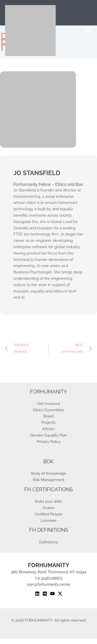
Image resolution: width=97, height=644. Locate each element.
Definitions (48, 542)
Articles (48, 429)
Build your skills (48, 501)
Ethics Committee (48, 410)
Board (48, 416)
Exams (48, 508)
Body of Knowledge (48, 473)
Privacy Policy (49, 441)
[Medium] (45, 593)
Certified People (48, 514)
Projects (48, 422)
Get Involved (48, 403)
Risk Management (48, 480)
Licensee (48, 520)
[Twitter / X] (60, 593)
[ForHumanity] (30, 30)
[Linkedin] (37, 593)
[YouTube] (52, 593)
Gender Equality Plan (48, 435)
